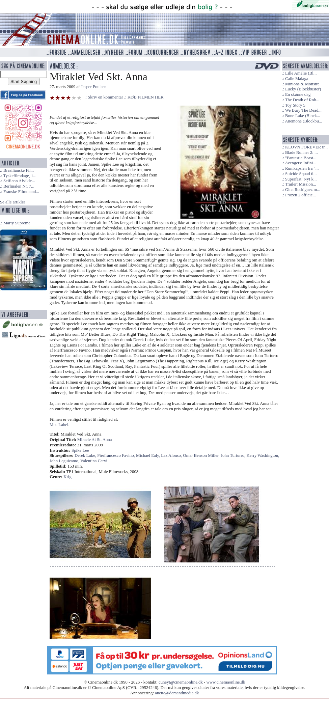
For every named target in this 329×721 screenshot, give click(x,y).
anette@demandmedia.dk (177, 693)
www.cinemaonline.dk (226, 682)
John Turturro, (233, 455)
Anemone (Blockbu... (303, 121)
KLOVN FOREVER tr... (306, 147)
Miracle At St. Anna (94, 439)
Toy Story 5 (295, 105)
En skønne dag (297, 94)
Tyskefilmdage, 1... (19, 175)
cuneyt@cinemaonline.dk (181, 682)
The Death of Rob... (302, 100)
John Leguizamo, (65, 461)
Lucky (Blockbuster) (303, 89)
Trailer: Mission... (300, 184)
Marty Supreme (16, 223)
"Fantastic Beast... (301, 158)
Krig (67, 476)
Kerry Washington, (262, 455)
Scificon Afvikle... (19, 180)
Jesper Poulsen (94, 86)
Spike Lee (80, 450)
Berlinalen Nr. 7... (18, 186)
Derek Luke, (86, 455)
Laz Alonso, (172, 455)
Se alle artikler (12, 202)
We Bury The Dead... (303, 110)
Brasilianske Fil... (18, 170)
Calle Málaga (296, 78)
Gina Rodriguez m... (302, 189)
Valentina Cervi (93, 461)
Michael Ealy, (148, 455)
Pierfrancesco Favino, (116, 455)
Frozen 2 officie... (300, 195)
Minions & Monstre (302, 84)
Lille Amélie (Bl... (301, 73)
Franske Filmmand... (21, 191)
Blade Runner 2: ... (301, 152)
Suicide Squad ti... (301, 173)
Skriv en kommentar (105, 97)
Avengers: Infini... (300, 163)
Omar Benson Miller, (202, 455)
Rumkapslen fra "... (302, 168)
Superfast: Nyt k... (301, 179)
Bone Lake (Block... (302, 115)
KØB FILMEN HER (146, 97)
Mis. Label (59, 424)
